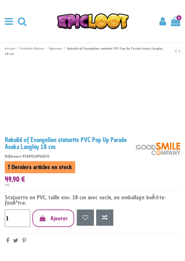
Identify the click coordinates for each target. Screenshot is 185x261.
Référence (13, 156)
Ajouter (53, 218)
